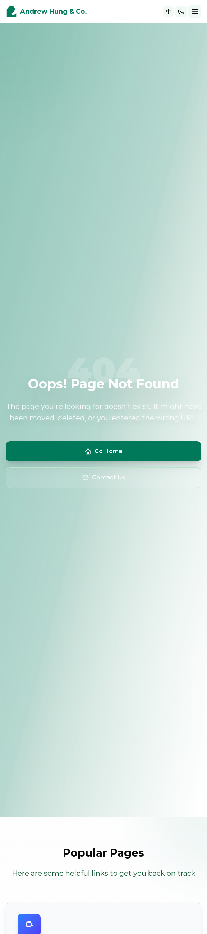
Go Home (103, 451)
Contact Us (103, 477)
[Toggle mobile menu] (194, 11)
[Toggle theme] (181, 11)
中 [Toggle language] (168, 11)
